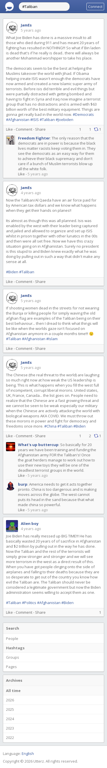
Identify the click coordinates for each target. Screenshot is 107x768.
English (28, 753)
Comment (24, 129)
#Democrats (83, 114)
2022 (10, 737)
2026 (10, 700)
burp (22, 484)
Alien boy (30, 523)
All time (13, 690)
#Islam (52, 338)
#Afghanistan (17, 119)
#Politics (29, 602)
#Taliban (47, 119)
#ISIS (34, 119)
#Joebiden (64, 119)
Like (9, 129)
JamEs (26, 25)
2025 (10, 709)
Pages (11, 666)
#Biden (12, 271)
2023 (10, 728)
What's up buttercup (38, 444)
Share (40, 129)
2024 (10, 718)
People (12, 638)
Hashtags (15, 647)
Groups (12, 657)
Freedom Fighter (34, 138)
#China (50, 426)
